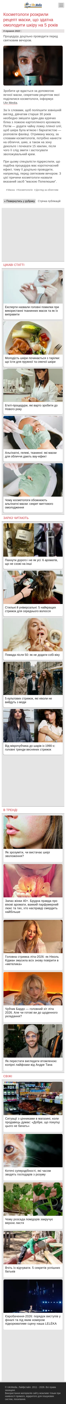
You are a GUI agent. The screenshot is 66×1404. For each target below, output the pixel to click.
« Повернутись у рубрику (19, 201)
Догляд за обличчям (47, 190)
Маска (11, 190)
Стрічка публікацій (49, 201)
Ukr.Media (10, 103)
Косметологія (25, 190)
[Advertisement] (33, 231)
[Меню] (61, 5)
